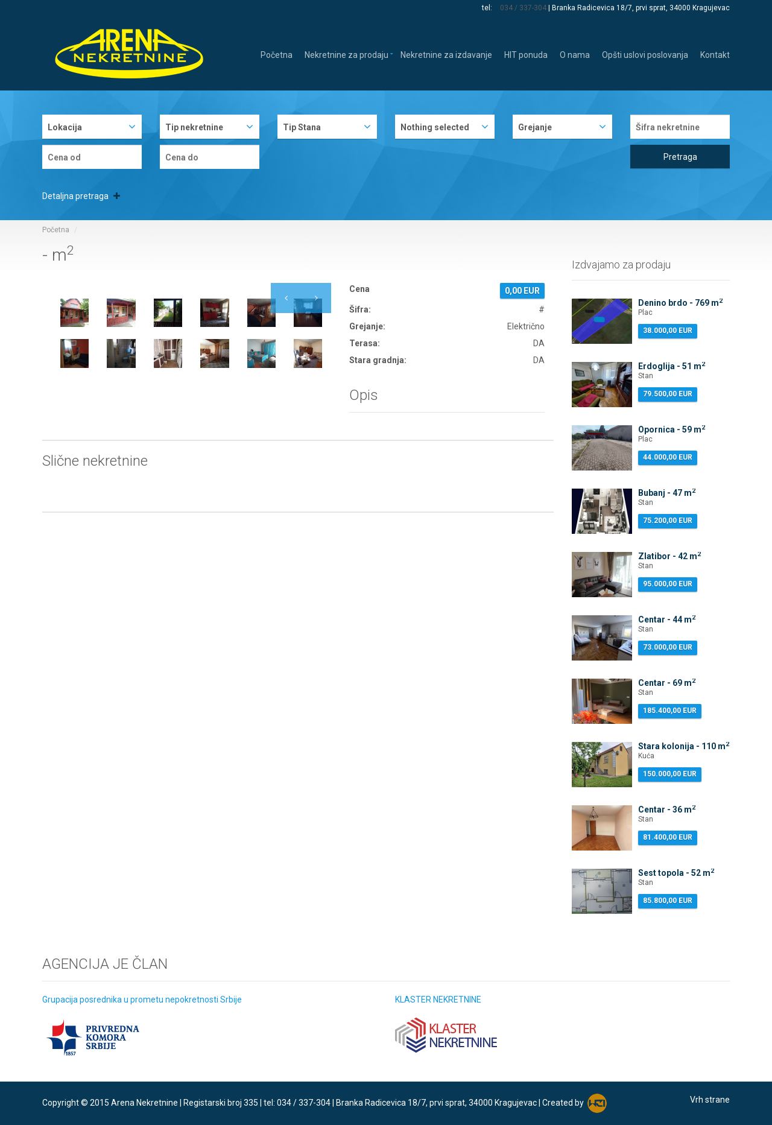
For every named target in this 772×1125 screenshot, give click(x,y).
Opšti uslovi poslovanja (645, 54)
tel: (488, 8)
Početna (277, 54)
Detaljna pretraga (81, 196)
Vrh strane (710, 1099)
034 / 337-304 (523, 8)
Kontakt (715, 54)
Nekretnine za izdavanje (446, 54)
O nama (575, 54)
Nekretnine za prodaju (346, 54)
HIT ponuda (526, 54)
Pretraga (680, 157)
